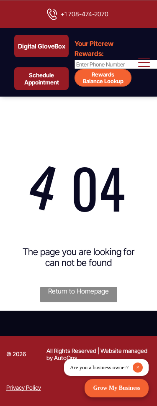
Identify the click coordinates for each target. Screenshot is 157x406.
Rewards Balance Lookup (103, 77)
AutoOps (65, 357)
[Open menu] (144, 62)
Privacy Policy (23, 387)
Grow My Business (116, 387)
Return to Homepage (78, 291)
